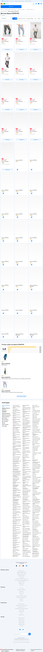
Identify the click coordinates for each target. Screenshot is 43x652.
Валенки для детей (35, 414)
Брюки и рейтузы (30, 9)
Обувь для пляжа (35, 447)
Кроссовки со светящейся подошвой (26, 550)
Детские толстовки (26, 518)
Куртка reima (25, 515)
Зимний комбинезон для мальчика (17, 526)
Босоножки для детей (36, 429)
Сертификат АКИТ (21, 581)
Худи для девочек (26, 454)
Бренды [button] (3, 422)
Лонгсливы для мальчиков (15, 540)
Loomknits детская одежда (35, 473)
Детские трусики (35, 526)
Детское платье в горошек (25, 465)
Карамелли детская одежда (35, 495)
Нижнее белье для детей (36, 525)
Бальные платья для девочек (26, 406)
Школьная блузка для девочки (16, 415)
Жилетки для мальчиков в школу (17, 440)
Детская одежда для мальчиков (16, 538)
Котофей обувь (35, 450)
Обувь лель (34, 485)
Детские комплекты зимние (26, 527)
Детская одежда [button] (5, 419)
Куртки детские (25, 497)
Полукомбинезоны (26, 509)
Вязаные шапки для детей (35, 547)
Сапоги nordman (25, 548)
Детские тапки (35, 405)
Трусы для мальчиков (36, 523)
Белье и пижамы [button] (5, 424)
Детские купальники (36, 514)
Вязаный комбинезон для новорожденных (16, 495)
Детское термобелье (26, 528)
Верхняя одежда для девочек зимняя (26, 434)
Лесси (33, 458)
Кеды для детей (35, 448)
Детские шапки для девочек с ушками (35, 553)
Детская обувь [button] (5, 421)
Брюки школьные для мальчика (16, 413)
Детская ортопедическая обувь (27, 547)
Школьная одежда (16, 405)
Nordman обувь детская (27, 552)
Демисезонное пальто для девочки (26, 412)
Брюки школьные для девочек (16, 433)
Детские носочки (35, 517)
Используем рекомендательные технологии (21, 639)
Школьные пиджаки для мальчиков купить (27, 534)
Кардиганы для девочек (27, 407)
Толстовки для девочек (17, 554)
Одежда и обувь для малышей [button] (6, 409)
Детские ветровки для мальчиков (16, 509)
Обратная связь (21, 583)
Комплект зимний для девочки (26, 441)
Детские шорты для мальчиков (16, 534)
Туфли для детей (25, 484)
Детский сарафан (16, 429)
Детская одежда (21, 9)
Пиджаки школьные (16, 458)
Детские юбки (15, 552)
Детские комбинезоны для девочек (27, 427)
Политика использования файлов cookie (21, 580)
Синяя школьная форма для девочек (17, 422)
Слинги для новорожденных (25, 488)
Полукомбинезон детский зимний (26, 537)
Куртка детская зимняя (26, 529)
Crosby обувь (34, 491)
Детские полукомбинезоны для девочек (26, 460)
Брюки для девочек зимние (26, 468)
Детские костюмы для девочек (26, 453)
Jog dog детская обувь (36, 410)
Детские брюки (4, 11)
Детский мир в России (17, 642)
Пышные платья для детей (26, 414)
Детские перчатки (35, 540)
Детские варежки (35, 531)
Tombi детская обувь (35, 430)
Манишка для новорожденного (35, 551)
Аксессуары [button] (4, 426)
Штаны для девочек (26, 447)
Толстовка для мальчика (17, 519)
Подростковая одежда (26, 506)
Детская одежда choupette (35, 460)
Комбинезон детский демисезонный (26, 492)
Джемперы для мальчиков (15, 536)
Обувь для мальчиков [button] (6, 415)
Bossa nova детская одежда (35, 483)
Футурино (34, 475)
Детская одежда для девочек (26, 416)
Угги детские (34, 413)
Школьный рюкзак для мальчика (16, 417)
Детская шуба (25, 419)
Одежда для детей (16, 459)
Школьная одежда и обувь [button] (6, 406)
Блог (21, 613)
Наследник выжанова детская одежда (36, 462)
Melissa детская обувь (36, 439)
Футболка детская (26, 508)
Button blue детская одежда (35, 469)
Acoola (33, 451)
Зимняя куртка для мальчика (16, 515)
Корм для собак (21, 622)
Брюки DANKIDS (6, 363)
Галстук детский (35, 543)
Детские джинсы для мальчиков (16, 543)
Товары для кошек (21, 617)
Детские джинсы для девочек (26, 443)
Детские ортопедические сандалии (35, 434)
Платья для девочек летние (26, 449)
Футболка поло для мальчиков (16, 523)
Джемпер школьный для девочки (17, 447)
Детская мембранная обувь (36, 444)
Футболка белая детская (27, 532)
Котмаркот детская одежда (35, 513)
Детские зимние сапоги (36, 418)
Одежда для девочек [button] (6, 413)
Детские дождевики (26, 522)
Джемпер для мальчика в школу (17, 455)
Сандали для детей (35, 423)
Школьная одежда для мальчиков (16, 411)
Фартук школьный (16, 431)
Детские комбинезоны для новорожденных (17, 472)
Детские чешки (25, 553)
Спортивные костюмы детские (26, 501)
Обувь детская (25, 543)
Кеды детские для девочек (26, 482)
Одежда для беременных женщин (27, 486)
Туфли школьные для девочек (16, 435)
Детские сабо (34, 442)
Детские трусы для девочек (35, 519)
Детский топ (34, 527)
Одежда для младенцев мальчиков (16, 491)
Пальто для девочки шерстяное (26, 463)
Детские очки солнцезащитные (35, 549)
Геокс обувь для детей (36, 411)
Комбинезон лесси (26, 505)
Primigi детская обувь (36, 420)
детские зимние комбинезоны (25, 494)
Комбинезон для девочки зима (15, 556)
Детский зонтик (35, 556)
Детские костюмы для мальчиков (16, 517)
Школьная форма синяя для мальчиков (17, 449)
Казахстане (23, 642)
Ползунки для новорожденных (25, 499)
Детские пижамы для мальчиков (16, 530)
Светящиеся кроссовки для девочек (27, 478)
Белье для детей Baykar (36, 501)
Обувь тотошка (35, 478)
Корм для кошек (21, 619)
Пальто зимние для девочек (16, 551)
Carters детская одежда (36, 481)
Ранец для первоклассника (35, 536)
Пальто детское (25, 531)
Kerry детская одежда (36, 467)
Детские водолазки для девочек (27, 470)
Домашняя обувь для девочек (26, 480)
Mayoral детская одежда (36, 465)
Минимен (34, 490)
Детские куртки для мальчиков (16, 505)
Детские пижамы (35, 520)
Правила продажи (21, 575)
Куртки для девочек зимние (26, 439)
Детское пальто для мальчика (16, 528)
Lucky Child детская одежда (35, 503)
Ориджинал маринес (36, 470)
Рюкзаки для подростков (36, 532)
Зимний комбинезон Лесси (26, 514)
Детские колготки (35, 515)
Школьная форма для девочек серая (16, 428)
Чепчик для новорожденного (35, 530)
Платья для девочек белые (26, 445)
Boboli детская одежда (36, 510)
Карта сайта (22, 585)
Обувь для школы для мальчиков (16, 437)
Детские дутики (35, 436)
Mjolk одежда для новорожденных (35, 488)
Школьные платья (16, 423)
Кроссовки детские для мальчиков (27, 472)
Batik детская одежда (36, 486)
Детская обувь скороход (36, 432)
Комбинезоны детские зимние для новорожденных (17, 476)
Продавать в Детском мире (21, 572)
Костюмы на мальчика (16, 441)
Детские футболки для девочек (26, 409)
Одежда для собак (21, 624)
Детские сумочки (35, 542)
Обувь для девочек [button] (6, 416)
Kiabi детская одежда (36, 506)
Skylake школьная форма (17, 445)
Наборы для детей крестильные (16, 480)
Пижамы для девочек (26, 420)
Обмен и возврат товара (21, 574)
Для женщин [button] (4, 418)
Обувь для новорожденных (15, 488)
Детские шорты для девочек (26, 436)
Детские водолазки (26, 521)
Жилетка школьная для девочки (16, 453)
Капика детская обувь (36, 464)
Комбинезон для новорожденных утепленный (15, 485)
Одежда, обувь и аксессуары (10, 9)
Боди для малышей (16, 467)
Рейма (33, 457)
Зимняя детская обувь (36, 438)
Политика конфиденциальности (21, 578)
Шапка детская (35, 534)
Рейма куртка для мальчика (16, 545)
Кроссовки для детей (26, 556)
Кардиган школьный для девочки (17, 443)
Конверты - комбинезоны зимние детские (16, 482)
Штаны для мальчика (16, 511)
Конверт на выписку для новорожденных (17, 461)
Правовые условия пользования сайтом (21, 638)
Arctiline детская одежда (36, 508)
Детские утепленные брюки (26, 542)
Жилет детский (25, 519)
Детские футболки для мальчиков (16, 513)
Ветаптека (21, 625)
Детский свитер (25, 539)
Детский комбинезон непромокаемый (26, 504)
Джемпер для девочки (26, 422)
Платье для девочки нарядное (16, 547)
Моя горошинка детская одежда (17, 497)
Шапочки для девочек (36, 539)
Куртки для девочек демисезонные (26, 424)
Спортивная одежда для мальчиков (17, 507)
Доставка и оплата (21, 570)
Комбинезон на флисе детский (16, 493)
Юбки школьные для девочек (16, 420)
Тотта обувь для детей (36, 509)
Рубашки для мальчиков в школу (17, 426)
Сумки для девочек (35, 555)
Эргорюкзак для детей (16, 473)
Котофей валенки (35, 426)
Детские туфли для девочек (26, 474)
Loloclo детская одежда (36, 480)
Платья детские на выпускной (16, 466)
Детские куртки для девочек (26, 458)
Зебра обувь (34, 417)
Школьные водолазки (16, 456)
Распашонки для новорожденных (15, 469)
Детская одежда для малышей (16, 464)
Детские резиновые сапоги (35, 407)
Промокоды (21, 577)
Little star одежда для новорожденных (36, 500)
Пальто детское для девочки (26, 432)
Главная (2, 9)
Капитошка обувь (35, 505)
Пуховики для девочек (26, 425)
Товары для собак (21, 621)
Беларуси (28, 642)
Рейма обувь (34, 425)
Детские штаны (25, 538)
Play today (34, 454)
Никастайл (34, 474)
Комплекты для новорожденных (15, 503)
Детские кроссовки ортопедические (35, 422)
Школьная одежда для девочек (16, 407)
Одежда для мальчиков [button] (4, 411)
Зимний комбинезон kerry (26, 524)
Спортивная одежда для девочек (27, 430)
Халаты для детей (35, 522)
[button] (11, 6)
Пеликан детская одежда (36, 477)
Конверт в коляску (16, 478)
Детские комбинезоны (27, 490)
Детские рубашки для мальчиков (16, 521)
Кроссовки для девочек (27, 476)
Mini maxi (34, 496)
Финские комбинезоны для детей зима (27, 511)
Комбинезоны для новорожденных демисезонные (16, 500)
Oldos (33, 455)
